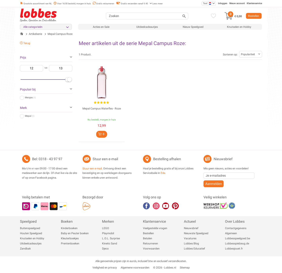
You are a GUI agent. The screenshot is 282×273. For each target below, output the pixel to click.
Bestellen (253, 15)
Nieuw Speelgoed (193, 26)
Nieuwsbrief (191, 228)
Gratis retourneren (103, 3)
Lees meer (156, 3)
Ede (163, 172)
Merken (108, 221)
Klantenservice (254, 3)
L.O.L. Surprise (111, 238)
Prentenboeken (70, 243)
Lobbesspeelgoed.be (237, 238)
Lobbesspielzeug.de (237, 243)
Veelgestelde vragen (155, 228)
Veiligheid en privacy (104, 267)
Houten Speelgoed (31, 233)
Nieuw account (237, 3)
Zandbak (25, 248)
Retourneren (150, 243)
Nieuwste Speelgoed (196, 233)
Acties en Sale (101, 26)
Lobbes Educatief (194, 248)
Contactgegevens (235, 228)
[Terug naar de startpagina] (21, 33)
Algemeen (231, 233)
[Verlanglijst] (213, 16)
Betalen (147, 238)
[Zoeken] (147, 16)
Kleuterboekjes (70, 238)
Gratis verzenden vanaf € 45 (132, 3)
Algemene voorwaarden (135, 267)
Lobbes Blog (191, 243)
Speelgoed (28, 221)
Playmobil (108, 233)
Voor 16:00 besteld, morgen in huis (72, 3)
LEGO (105, 228)
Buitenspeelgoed (30, 228)
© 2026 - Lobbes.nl (164, 267)
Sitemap (185, 267)
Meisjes (30, 97)
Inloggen (222, 3)
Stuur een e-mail (105, 159)
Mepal (29, 116)
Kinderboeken (69, 228)
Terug (25, 43)
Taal (207, 3)
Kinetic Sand (109, 243)
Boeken (67, 221)
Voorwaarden (151, 248)
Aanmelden (213, 184)
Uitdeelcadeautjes (147, 26)
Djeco (105, 248)
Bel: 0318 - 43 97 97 (47, 159)
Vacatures (190, 238)
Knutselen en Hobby (239, 26)
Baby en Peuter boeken (75, 233)
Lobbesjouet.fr (234, 248)
